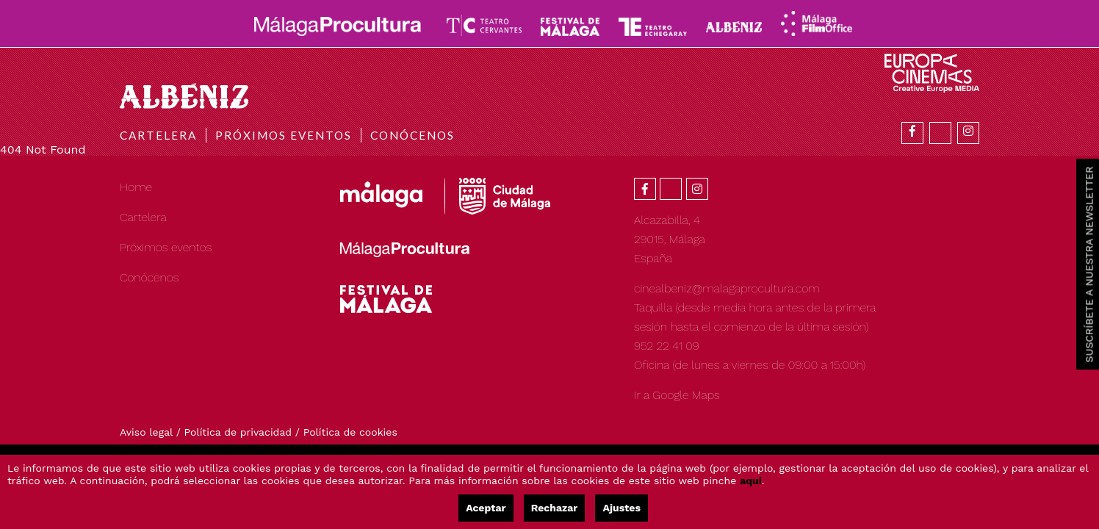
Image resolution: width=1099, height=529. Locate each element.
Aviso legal (146, 432)
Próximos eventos (283, 135)
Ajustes (621, 508)
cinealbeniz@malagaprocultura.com (727, 288)
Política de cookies (350, 432)
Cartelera (158, 135)
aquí (751, 480)
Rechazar (554, 508)
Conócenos (412, 135)
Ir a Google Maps (677, 395)
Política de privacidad (238, 432)
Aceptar (485, 508)
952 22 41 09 (666, 346)
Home (136, 187)
